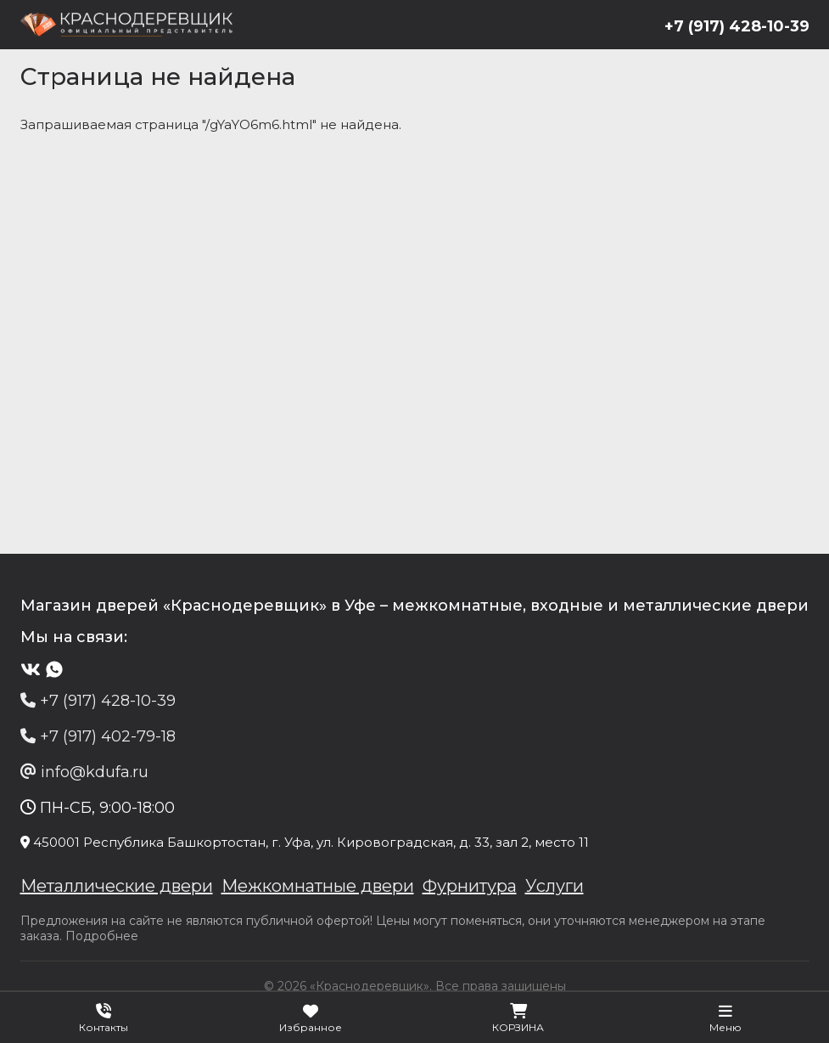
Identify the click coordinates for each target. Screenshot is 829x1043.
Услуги (554, 886)
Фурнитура (470, 886)
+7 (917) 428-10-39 (736, 26)
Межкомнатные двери (317, 886)
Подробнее (101, 936)
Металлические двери (116, 886)
